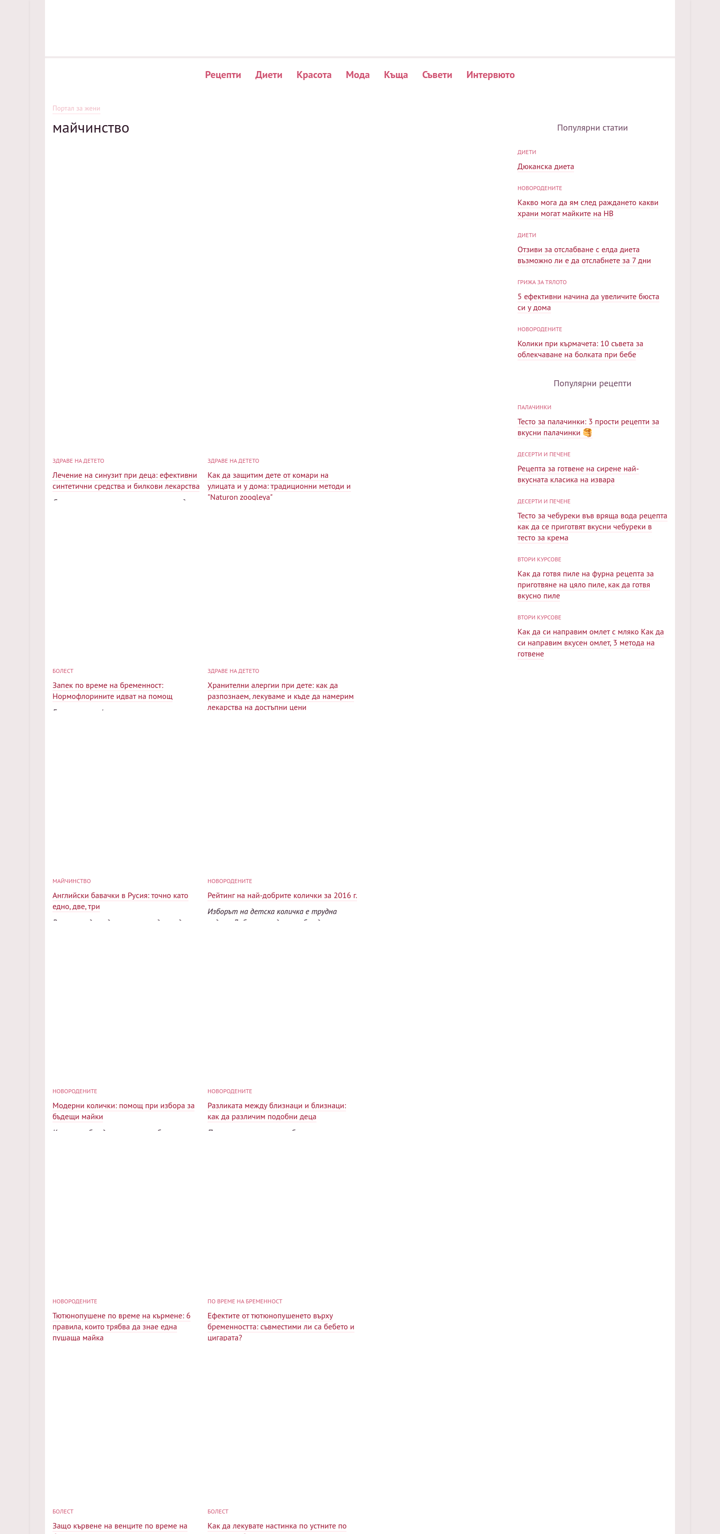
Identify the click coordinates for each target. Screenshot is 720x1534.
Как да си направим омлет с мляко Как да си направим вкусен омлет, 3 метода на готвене (591, 823)
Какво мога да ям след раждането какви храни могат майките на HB (588, 297)
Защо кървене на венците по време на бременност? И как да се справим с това (278, 1068)
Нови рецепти (491, 1459)
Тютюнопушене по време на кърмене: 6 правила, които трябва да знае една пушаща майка (431, 864)
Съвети (437, 74)
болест (373, 418)
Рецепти (223, 74)
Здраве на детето (78, 418)
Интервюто (490, 74)
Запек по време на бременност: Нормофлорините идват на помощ (422, 437)
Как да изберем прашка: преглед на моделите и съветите (115, 1278)
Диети (269, 74)
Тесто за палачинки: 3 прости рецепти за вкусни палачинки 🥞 (589, 606)
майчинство (227, 628)
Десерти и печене (544, 634)
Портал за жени (76, 108)
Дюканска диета (546, 256)
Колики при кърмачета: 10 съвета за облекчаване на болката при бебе (581, 438)
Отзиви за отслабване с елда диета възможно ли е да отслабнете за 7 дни (584, 344)
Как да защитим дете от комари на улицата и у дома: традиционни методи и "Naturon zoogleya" (279, 443)
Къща (396, 74)
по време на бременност (90, 1048)
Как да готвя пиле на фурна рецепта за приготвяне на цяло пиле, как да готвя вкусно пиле (586, 764)
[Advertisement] (280, 206)
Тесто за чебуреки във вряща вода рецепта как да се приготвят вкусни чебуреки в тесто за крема (593, 706)
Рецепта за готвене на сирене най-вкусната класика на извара (578, 653)
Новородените (385, 628)
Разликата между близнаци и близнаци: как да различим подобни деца (277, 858)
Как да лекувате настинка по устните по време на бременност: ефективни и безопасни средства (432, 1074)
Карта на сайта (606, 1443)
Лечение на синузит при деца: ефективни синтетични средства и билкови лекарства (126, 437)
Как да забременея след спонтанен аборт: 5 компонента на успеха (436, 1278)
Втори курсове (540, 739)
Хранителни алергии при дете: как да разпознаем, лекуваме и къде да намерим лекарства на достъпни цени (125, 657)
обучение (222, 1258)
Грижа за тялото (542, 372)
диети (527, 242)
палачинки (535, 587)
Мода (358, 74)
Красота (314, 74)
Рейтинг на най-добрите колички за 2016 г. (437, 642)
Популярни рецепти (501, 1443)
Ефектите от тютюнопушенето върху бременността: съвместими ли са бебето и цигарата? (126, 1074)
